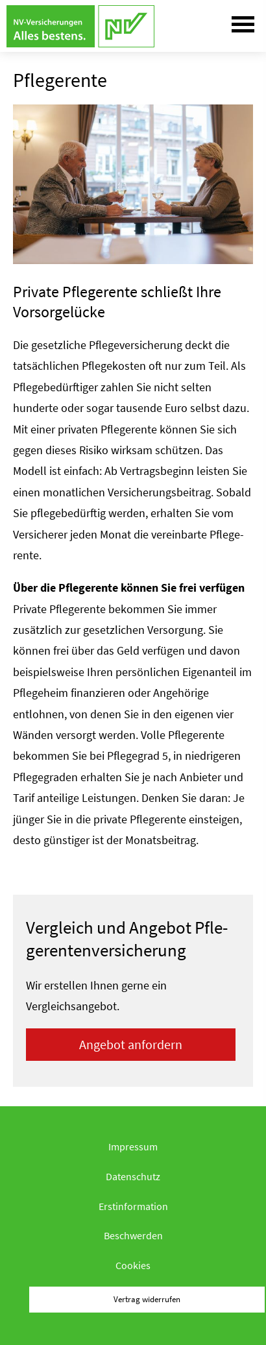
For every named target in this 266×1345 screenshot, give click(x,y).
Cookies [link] (133, 1265)
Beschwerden (133, 1235)
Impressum (133, 1146)
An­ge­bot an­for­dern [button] (130, 1044)
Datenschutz (133, 1176)
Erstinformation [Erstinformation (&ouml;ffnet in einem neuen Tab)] (133, 1206)
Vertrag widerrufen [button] (147, 1299)
